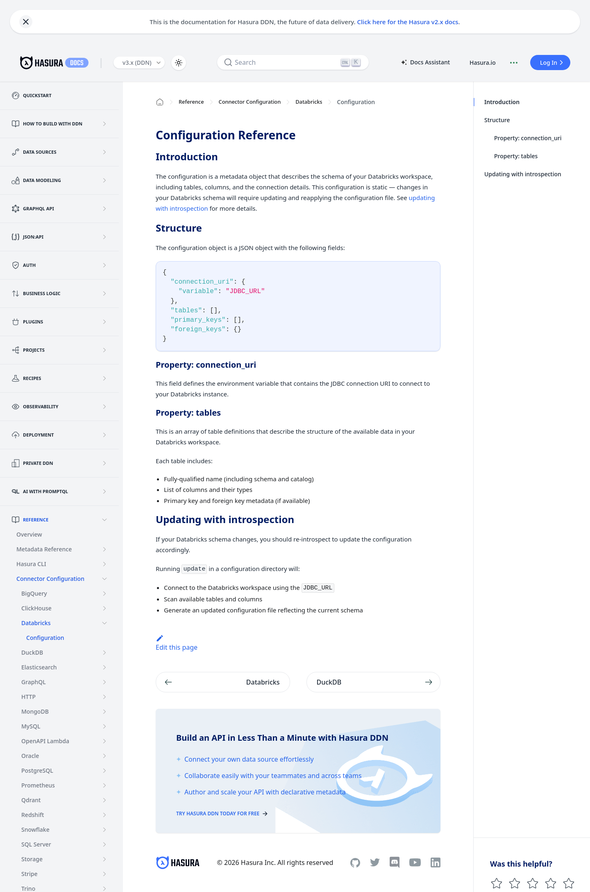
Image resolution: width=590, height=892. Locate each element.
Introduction (501, 102)
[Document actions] (514, 63)
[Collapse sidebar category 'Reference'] (104, 519)
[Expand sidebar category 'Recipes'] (104, 378)
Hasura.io (483, 62)
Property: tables (516, 156)
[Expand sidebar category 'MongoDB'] (104, 711)
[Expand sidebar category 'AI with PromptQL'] (104, 491)
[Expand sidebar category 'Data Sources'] (104, 152)
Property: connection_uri (528, 138)
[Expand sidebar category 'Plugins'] (104, 321)
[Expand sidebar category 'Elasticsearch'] (104, 667)
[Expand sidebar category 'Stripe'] (104, 874)
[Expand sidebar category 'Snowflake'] (104, 829)
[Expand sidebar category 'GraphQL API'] (104, 208)
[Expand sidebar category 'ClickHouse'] (104, 608)
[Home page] (160, 102)
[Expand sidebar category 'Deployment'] (104, 435)
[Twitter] (375, 862)
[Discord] (394, 862)
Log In (552, 62)
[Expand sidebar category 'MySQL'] (104, 726)
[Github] (355, 862)
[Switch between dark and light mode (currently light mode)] (178, 62)
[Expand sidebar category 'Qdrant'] (104, 800)
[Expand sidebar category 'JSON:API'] (104, 237)
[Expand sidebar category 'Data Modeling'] (104, 180)
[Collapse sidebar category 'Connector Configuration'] (104, 578)
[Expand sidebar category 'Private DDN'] (104, 463)
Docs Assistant (425, 62)
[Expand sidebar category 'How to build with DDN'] (104, 123)
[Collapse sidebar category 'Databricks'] (104, 623)
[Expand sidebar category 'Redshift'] (104, 815)
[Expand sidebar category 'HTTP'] (104, 696)
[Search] (293, 62)
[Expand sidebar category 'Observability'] (104, 406)
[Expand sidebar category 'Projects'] (104, 350)
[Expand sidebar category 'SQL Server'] (104, 844)
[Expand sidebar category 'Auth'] (104, 265)
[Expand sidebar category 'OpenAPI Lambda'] (104, 741)
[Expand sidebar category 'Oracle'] (104, 756)
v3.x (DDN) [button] (137, 62)
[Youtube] (415, 862)
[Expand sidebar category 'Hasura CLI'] (104, 564)
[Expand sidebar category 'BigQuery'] (104, 593)
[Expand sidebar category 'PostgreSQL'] (104, 770)
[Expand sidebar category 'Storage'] (104, 859)
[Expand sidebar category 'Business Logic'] (104, 293)
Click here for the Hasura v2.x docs (407, 22)
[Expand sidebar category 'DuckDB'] (104, 652)
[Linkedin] (435, 862)
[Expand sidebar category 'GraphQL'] (104, 682)
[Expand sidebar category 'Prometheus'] (104, 785)
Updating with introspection (522, 174)
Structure (497, 120)
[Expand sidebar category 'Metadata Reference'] (104, 549)
